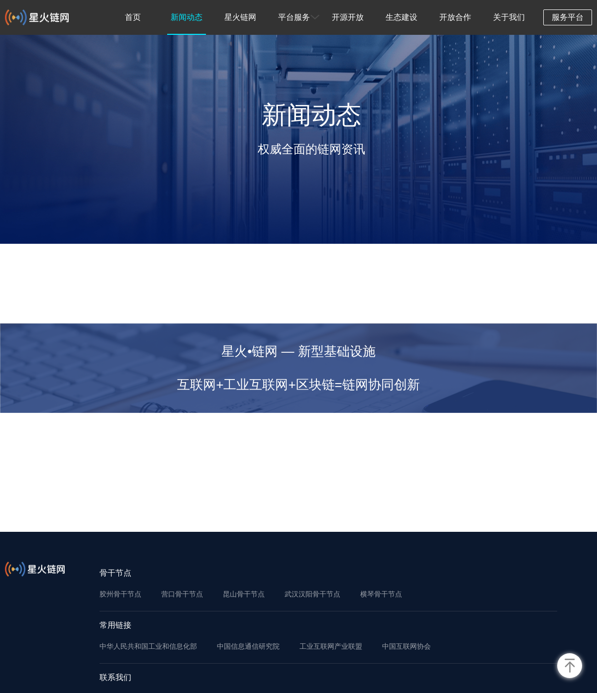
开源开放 (348, 17)
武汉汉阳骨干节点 (312, 594)
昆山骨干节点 (244, 594)
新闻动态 (186, 17)
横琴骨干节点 (381, 594)
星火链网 (240, 17)
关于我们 (509, 17)
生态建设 (401, 17)
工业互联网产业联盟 (330, 646)
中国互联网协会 (406, 646)
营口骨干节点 (182, 594)
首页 (133, 17)
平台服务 (294, 17)
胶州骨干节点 (120, 594)
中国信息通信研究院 (248, 646)
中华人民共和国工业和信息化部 (148, 646)
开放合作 (455, 17)
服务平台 (568, 17)
